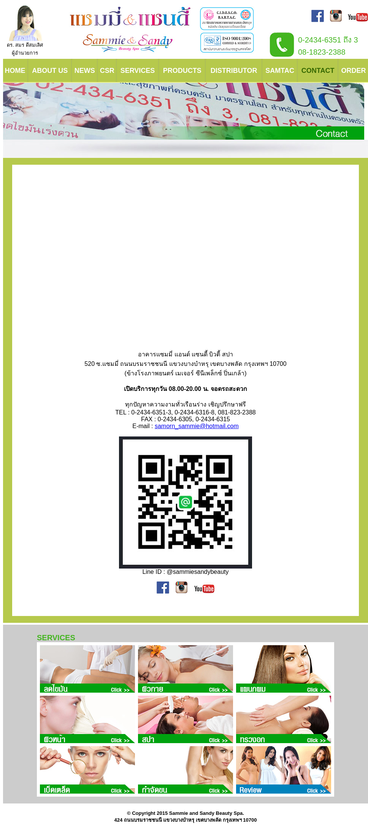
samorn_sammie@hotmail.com (197, 426)
